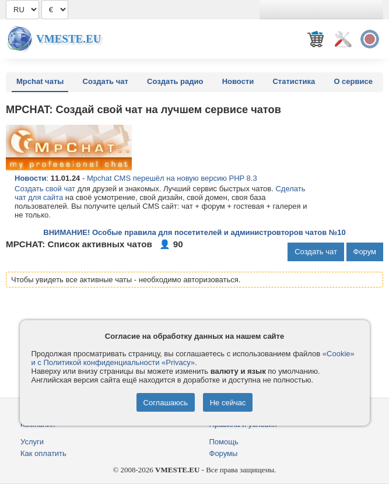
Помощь (224, 441)
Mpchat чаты (40, 81)
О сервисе (353, 81)
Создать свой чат (45, 188)
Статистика (293, 81)
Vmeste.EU (68, 39)
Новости (238, 81)
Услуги (32, 441)
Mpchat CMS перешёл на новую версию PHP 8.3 (172, 178)
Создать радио (175, 81)
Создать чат (105, 81)
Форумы (223, 453)
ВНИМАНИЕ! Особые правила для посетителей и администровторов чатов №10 (194, 232)
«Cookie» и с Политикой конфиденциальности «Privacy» (193, 358)
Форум (365, 251)
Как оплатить (43, 453)
